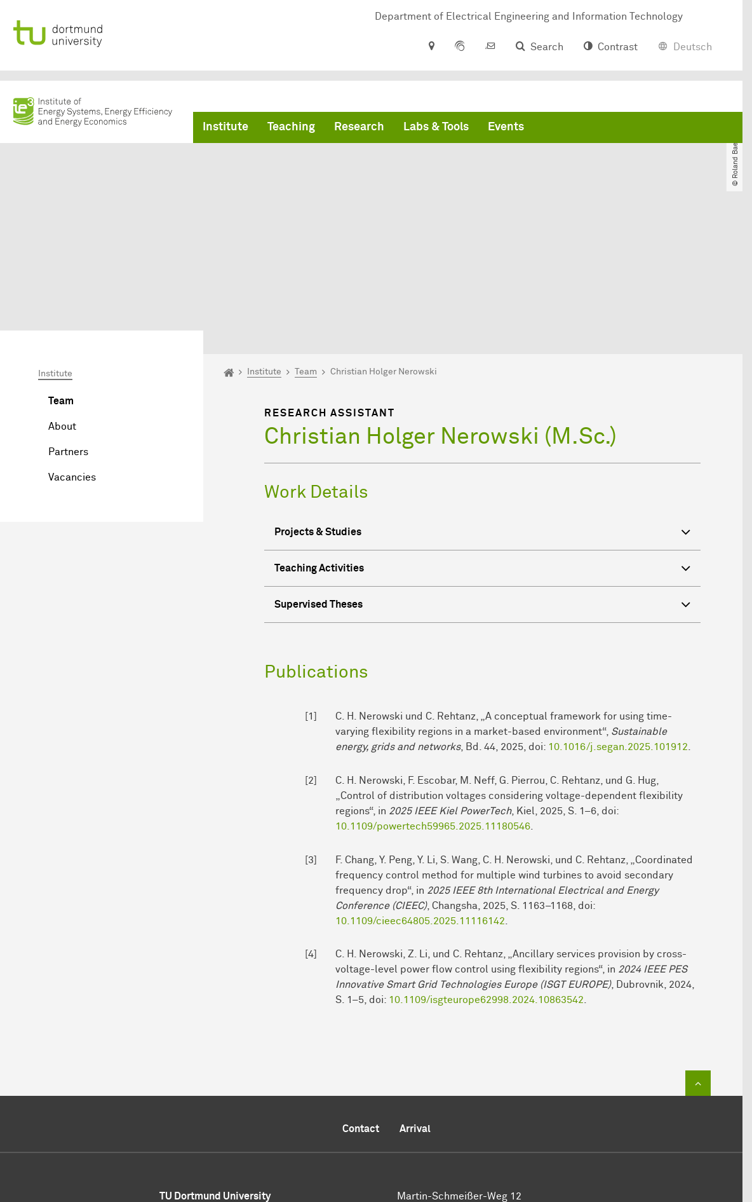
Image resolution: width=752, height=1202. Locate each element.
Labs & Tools (436, 127)
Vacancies (72, 359)
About (62, 308)
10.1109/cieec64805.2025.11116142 (420, 802)
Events (506, 127)
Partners (68, 334)
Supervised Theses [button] (482, 488)
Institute (225, 127)
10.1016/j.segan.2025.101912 (618, 629)
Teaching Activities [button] (482, 451)
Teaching (291, 127)
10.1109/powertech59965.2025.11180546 (432, 708)
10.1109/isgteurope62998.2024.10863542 (486, 882)
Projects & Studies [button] (482, 415)
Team (61, 283)
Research (359, 127)
